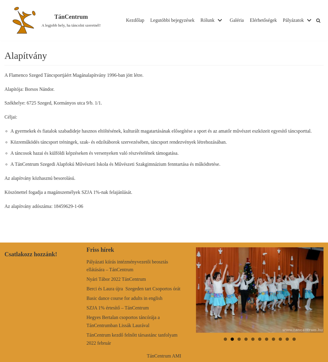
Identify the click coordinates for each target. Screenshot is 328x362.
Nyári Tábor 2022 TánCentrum (116, 279)
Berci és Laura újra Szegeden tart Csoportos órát (134, 288)
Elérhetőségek (263, 20)
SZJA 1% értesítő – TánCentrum (118, 307)
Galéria (237, 20)
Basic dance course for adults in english (125, 298)
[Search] (318, 20)
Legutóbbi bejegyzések (172, 20)
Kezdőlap (135, 20)
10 (287, 339)
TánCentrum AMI (164, 355)
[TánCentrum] (55, 20)
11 (294, 339)
